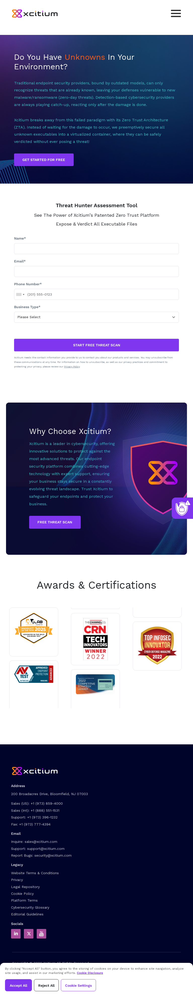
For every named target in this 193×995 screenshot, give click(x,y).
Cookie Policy (22, 894)
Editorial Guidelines (27, 914)
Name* (20, 238)
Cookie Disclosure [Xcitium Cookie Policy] (90, 973)
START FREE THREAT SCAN (96, 345)
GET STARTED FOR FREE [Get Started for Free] (43, 160)
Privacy (17, 880)
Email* (20, 261)
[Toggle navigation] (176, 13)
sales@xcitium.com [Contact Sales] (41, 842)
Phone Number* (28, 284)
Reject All (46, 985)
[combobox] (20, 294)
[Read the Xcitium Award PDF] (95, 684)
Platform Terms (24, 900)
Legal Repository (25, 887)
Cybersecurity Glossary (30, 907)
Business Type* (27, 307)
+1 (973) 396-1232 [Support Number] (42, 817)
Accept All (18, 985)
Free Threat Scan (54, 522)
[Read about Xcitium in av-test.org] (34, 674)
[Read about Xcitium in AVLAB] (34, 628)
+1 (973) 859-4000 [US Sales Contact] (47, 803)
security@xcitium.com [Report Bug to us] (53, 855)
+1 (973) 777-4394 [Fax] (35, 824)
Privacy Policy (72, 366)
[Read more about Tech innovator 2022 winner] (95, 639)
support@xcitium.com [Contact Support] (46, 849)
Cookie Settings (78, 985)
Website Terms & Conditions (35, 873)
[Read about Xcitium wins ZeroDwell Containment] (157, 645)
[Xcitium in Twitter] (28, 933)
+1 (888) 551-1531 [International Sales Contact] (45, 810)
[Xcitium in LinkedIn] (16, 933)
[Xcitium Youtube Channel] (41, 933)
